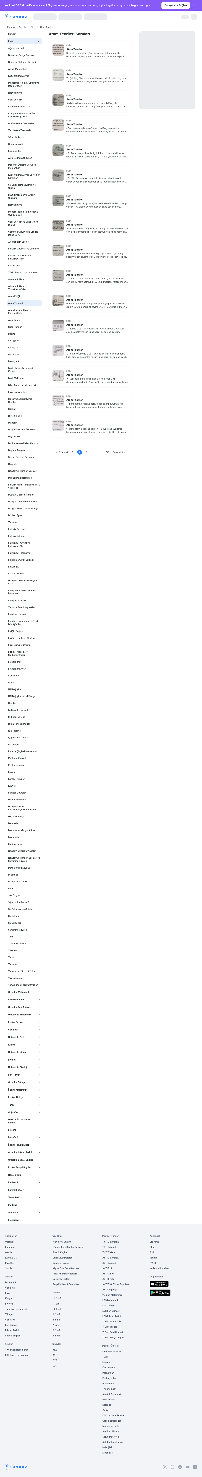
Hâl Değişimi (14, 689)
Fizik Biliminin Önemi (19, 645)
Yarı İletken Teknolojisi (19, 130)
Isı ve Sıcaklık (15, 415)
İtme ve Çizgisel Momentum (22, 751)
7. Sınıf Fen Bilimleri (112, 1332)
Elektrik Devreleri (17, 529)
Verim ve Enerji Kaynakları (21, 607)
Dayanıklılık (14, 436)
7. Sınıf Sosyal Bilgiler (113, 1337)
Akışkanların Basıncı (18, 241)
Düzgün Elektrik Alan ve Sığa (23, 508)
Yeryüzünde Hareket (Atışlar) (23, 985)
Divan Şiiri (107, 1452)
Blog (152, 1247)
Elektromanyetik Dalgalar (21, 559)
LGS (54, 1365)
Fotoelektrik (14, 661)
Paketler (9, 1263)
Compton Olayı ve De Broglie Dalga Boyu (23, 233)
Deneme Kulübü (60, 1263)
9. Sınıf (56, 1314)
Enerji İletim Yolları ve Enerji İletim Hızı (22, 592)
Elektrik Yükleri (16, 536)
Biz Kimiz (155, 1241)
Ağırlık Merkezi (16, 48)
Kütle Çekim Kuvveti (18, 75)
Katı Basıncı (14, 265)
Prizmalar (13, 874)
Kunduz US (11, 1257)
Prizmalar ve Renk (17, 881)
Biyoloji (9, 1303)
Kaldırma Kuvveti (17, 758)
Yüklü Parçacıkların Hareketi (22, 272)
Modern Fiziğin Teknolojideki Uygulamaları (23, 213)
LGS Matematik (110, 1300)
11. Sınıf (56, 1303)
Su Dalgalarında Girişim (20, 909)
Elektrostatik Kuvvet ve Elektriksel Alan (20, 257)
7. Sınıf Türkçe (109, 1326)
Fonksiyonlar (109, 1378)
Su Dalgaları (14, 923)
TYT (54, 1360)
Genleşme (13, 675)
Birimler (12, 409)
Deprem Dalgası (16, 450)
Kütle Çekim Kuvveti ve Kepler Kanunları (23, 176)
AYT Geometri (109, 1263)
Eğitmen (9, 1247)
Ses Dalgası (14, 895)
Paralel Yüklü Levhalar (19, 867)
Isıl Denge (13, 744)
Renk (10, 888)
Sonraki (119, 452)
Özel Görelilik (15, 99)
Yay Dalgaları (15, 978)
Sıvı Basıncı (14, 340)
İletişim (153, 1257)
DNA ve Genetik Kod (113, 1415)
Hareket (12, 703)
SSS (152, 1252)
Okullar (9, 1252)
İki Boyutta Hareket (18, 710)
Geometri (10, 1287)
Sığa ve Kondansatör (19, 902)
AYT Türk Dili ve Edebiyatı (116, 1284)
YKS (54, 1349)
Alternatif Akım (16, 279)
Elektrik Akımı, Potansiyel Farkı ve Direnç (24, 486)
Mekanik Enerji (16, 816)
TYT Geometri (109, 1247)
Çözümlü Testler (61, 1279)
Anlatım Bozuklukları (113, 1442)
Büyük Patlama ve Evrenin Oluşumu (21, 196)
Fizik (33, 27)
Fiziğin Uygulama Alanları (21, 638)
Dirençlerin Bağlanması (20, 477)
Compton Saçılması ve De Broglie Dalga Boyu (21, 115)
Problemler (108, 1383)
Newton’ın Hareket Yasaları (22, 851)
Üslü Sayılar (108, 1367)
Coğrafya (10, 1319)
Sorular (23, 27)
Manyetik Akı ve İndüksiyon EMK (22, 582)
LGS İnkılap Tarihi (111, 1316)
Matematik (10, 1282)
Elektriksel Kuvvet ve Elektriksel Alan (19, 544)
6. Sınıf (56, 1330)
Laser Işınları (14, 151)
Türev (105, 1357)
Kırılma (11, 772)
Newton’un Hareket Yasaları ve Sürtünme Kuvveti (24, 859)
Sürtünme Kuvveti (17, 929)
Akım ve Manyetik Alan (20, 158)
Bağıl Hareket (15, 327)
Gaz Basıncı (14, 354)
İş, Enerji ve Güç (16, 717)
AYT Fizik (107, 1268)
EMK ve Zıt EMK (16, 573)
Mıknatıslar (14, 837)
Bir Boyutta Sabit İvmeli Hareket (20, 400)
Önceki (62, 452)
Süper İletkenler (16, 137)
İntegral (106, 1362)
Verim (11, 957)
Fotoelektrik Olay (17, 668)
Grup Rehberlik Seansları (65, 1284)
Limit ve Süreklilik (111, 1351)
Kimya (8, 1298)
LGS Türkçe (108, 1305)
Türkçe (9, 1314)
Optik (105, 1410)
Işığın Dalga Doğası (18, 737)
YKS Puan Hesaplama (16, 1349)
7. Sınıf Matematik (111, 1321)
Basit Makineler (16, 378)
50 (108, 452)
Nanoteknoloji (15, 144)
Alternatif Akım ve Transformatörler (17, 288)
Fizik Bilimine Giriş (17, 392)
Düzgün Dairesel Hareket (21, 494)
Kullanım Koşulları (159, 1268)
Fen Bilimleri (11, 1325)
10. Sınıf (56, 1309)
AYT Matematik (110, 1257)
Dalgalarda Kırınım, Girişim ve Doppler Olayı (23, 84)
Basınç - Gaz (14, 347)
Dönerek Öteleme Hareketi (22, 62)
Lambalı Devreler (17, 792)
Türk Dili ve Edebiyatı (16, 1309)
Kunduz (11, 27)
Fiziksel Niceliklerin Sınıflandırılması (18, 653)
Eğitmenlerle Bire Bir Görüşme (68, 1247)
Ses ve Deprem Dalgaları (21, 457)
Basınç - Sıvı (14, 361)
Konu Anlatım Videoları (64, 1273)
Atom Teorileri (75, 49)
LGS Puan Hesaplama (16, 1355)
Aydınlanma (14, 320)
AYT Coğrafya (109, 1289)
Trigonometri (109, 1388)
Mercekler (13, 823)
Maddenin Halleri (111, 1426)
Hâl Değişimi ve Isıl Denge (21, 696)
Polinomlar (108, 1373)
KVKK (153, 1263)
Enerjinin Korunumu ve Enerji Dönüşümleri (23, 623)
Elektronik (13, 566)
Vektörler (13, 950)
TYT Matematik (110, 1241)
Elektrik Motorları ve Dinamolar (24, 248)
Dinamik (12, 464)
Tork (10, 936)
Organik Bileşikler (111, 1420)
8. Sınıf (56, 1319)
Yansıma (12, 522)
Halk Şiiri (107, 1447)
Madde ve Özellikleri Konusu (23, 443)
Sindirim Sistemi (111, 1431)
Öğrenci (9, 1241)
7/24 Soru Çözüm (61, 1241)
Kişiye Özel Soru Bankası (65, 1268)
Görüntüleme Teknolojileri (21, 123)
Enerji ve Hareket (17, 614)
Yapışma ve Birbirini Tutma (22, 971)
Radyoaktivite (15, 92)
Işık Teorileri (14, 730)
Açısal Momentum (17, 69)
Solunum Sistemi (111, 1436)
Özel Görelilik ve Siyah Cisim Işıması (23, 223)
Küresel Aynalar (16, 779)
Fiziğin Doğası (15, 631)
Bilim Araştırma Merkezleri (22, 385)
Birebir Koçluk (59, 1252)
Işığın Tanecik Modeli (19, 723)
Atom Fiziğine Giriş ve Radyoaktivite (19, 311)
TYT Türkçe (108, 1252)
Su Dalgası (13, 916)
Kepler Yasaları (16, 765)
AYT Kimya (108, 1273)
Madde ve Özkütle (17, 799)
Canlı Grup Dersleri (62, 1257)
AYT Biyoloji (108, 1279)
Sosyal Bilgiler (12, 1335)
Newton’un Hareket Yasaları (22, 471)
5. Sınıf (56, 1335)
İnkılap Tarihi (12, 1330)
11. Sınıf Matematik (112, 1295)
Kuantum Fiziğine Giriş (20, 106)
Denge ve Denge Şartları (21, 55)
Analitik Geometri (111, 1394)
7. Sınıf (55, 1325)
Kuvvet (11, 785)
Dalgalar (12, 422)
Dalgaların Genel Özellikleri (22, 429)
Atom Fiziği (14, 296)
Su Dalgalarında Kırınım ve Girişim (22, 186)
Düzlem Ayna (15, 515)
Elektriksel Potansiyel (19, 553)
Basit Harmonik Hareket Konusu (20, 370)
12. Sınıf (56, 1298)
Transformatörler (17, 943)
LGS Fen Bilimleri (111, 1311)
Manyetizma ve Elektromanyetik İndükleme (22, 808)
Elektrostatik (109, 1399)
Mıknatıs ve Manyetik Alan (21, 830)
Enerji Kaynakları (17, 600)
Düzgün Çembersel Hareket (22, 501)
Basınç (11, 333)
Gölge (11, 682)
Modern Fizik (15, 844)
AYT (54, 1355)
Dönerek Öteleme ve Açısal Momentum (22, 166)
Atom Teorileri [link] (47, 27)
